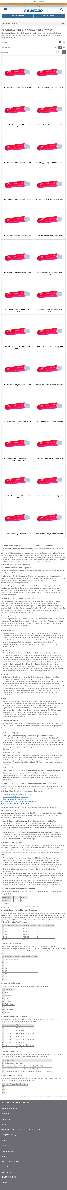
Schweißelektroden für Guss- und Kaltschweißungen (20, 801)
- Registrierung (6, 1172)
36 (59, 52)
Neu (54, 47)
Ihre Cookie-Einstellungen (33, 1)
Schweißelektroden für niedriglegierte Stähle (17, 794)
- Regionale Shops (7, 1167)
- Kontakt (4, 1182)
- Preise (3, 1146)
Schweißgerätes (23, 562)
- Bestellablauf (5, 1140)
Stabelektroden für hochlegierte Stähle (15, 797)
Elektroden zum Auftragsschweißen (14, 799)
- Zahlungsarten (6, 1157)
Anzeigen (4, 52)
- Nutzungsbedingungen (9, 1108)
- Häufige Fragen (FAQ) (8, 1135)
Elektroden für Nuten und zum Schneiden (16, 803)
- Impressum (5, 1113)
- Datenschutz (5, 1119)
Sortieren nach (6, 47)
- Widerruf (4, 1125)
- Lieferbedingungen (7, 1151)
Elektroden (21, 571)
